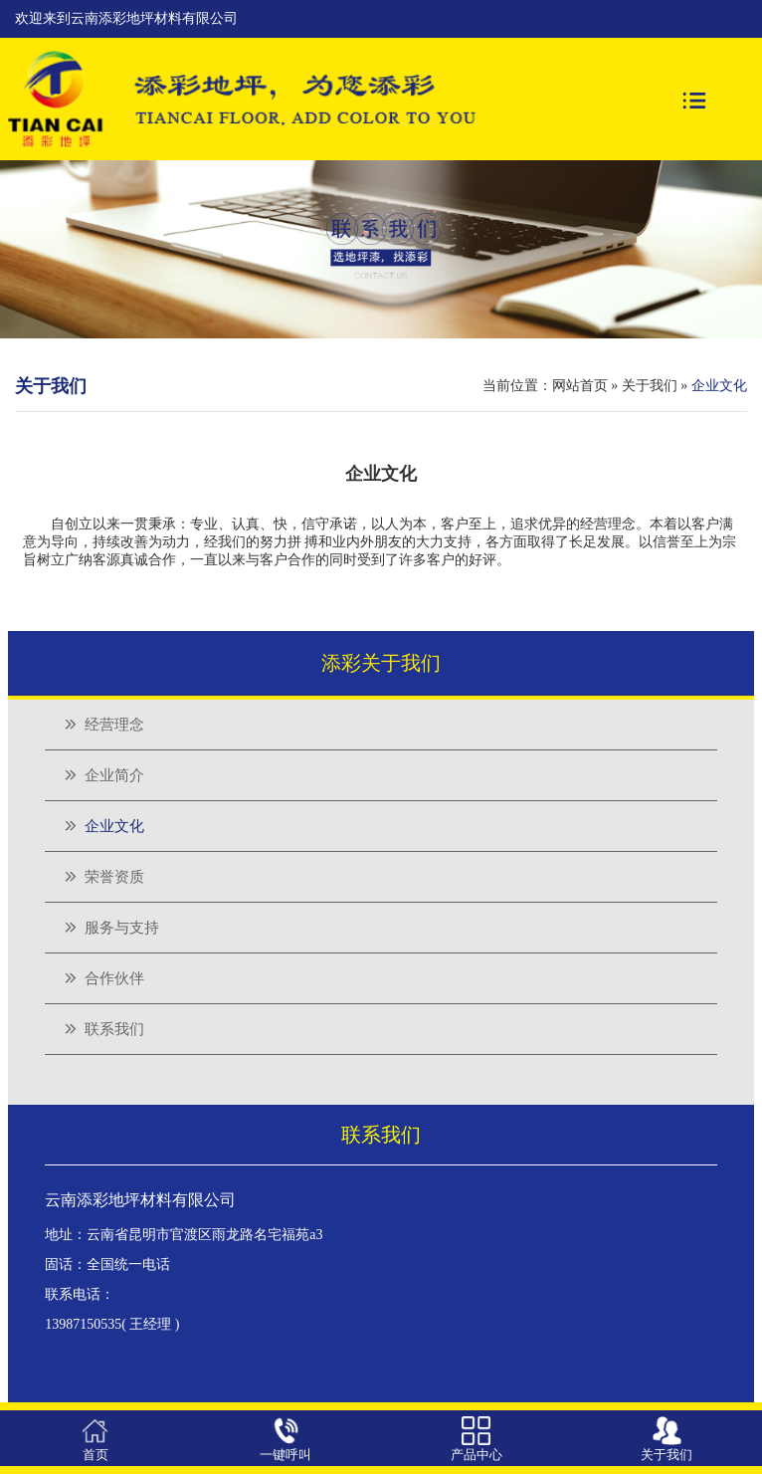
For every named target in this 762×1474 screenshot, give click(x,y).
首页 (95, 1455)
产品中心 (476, 1455)
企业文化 (114, 826)
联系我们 (114, 1029)
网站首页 (580, 385)
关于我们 (649, 385)
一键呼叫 (285, 1455)
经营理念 (114, 725)
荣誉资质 (114, 877)
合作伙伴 (114, 978)
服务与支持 (122, 928)
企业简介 (114, 775)
